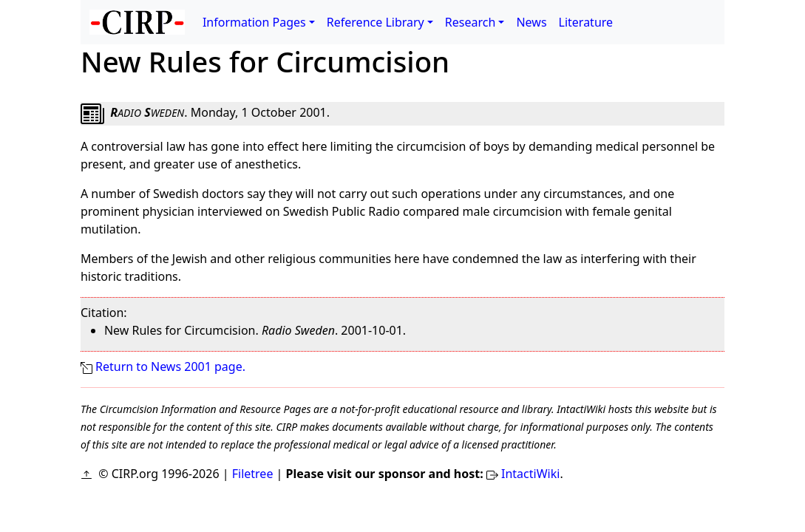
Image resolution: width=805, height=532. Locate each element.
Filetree (253, 474)
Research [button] (470, 22)
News (531, 22)
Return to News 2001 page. (170, 366)
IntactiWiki (530, 474)
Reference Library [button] (375, 22)
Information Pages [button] (254, 22)
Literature (586, 22)
